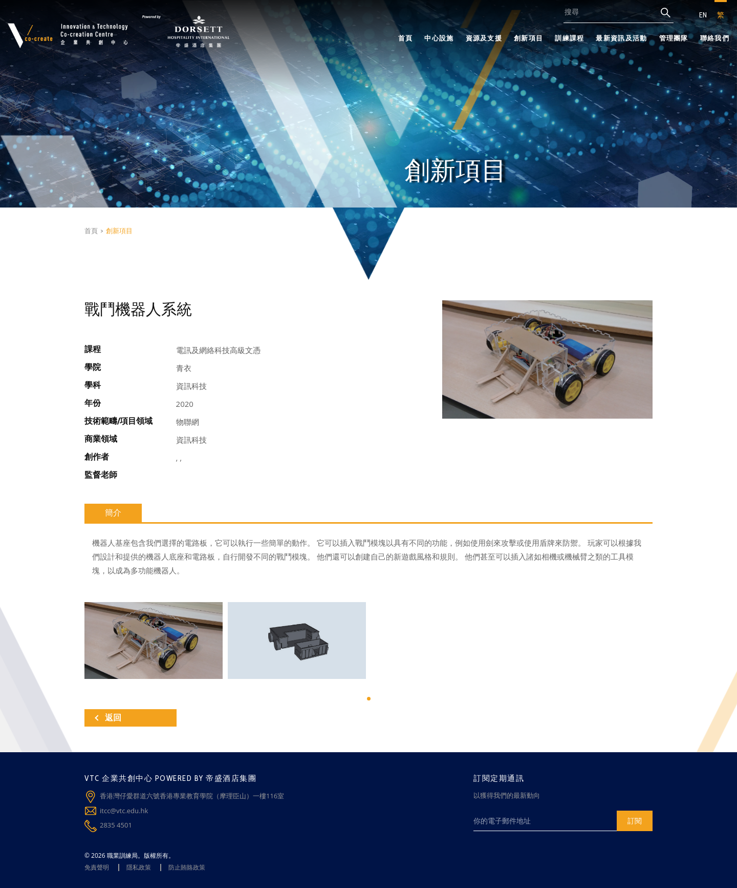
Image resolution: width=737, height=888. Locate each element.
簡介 (113, 513)
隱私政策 (138, 867)
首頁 (405, 38)
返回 (108, 717)
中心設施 (438, 38)
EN (703, 14)
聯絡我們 (714, 38)
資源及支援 (484, 38)
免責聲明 (96, 867)
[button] (368, 698)
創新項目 (528, 38)
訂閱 (634, 820)
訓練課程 (569, 38)
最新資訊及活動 (621, 38)
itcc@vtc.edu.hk (124, 810)
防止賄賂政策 (186, 867)
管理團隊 (673, 38)
